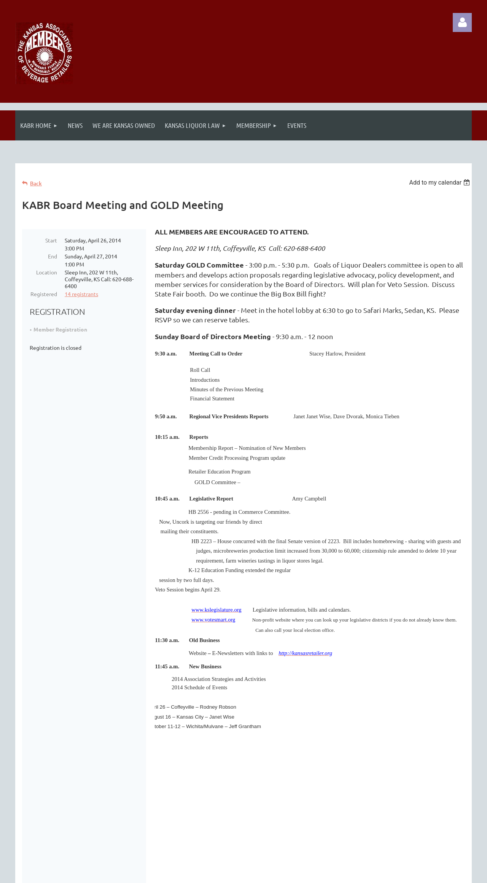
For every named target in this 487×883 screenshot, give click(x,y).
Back (36, 183)
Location (46, 272)
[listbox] (440, 182)
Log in (462, 22)
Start (51, 240)
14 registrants (81, 293)
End (52, 256)
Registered (43, 293)
